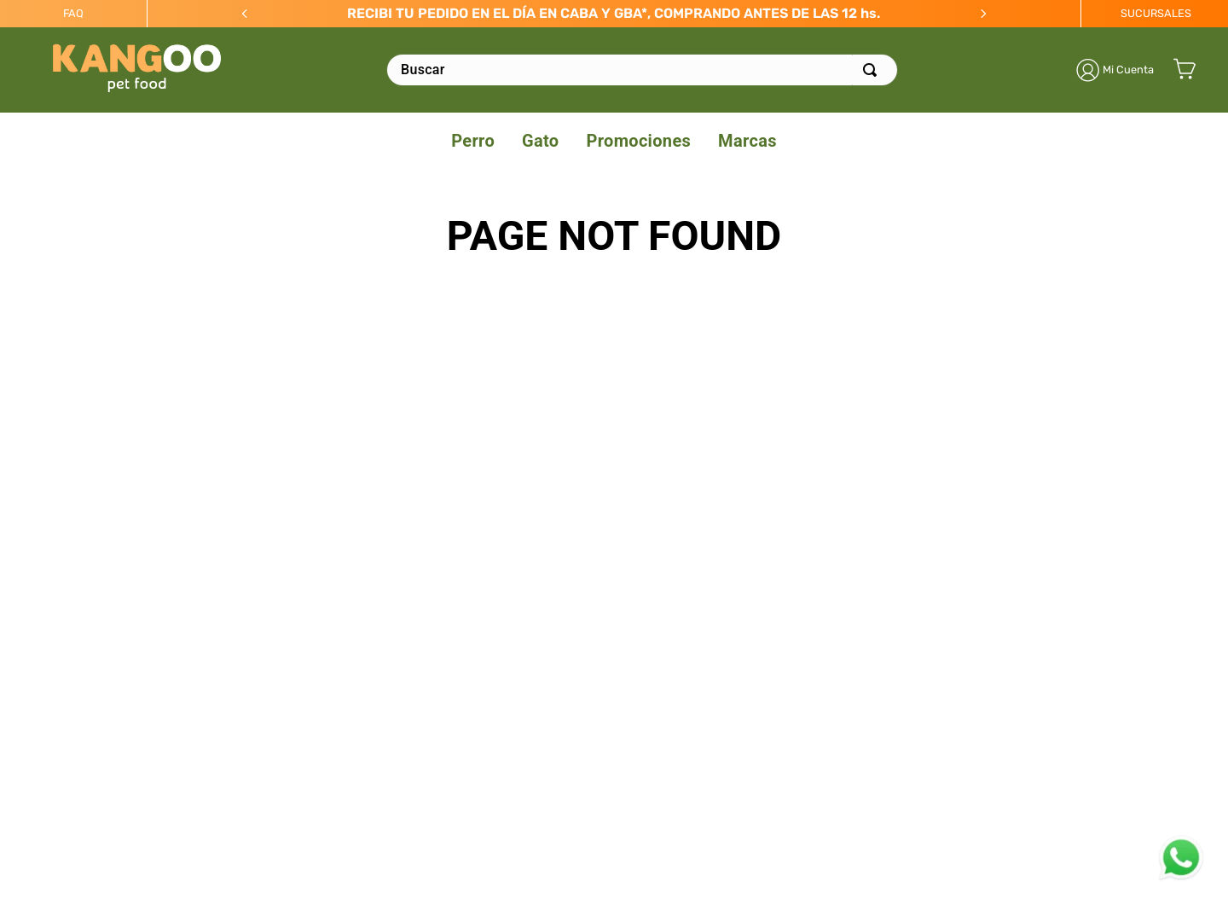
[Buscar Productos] (873, 70)
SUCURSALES (1156, 13)
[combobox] (642, 70)
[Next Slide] (983, 13)
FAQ (73, 13)
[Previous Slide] (244, 13)
